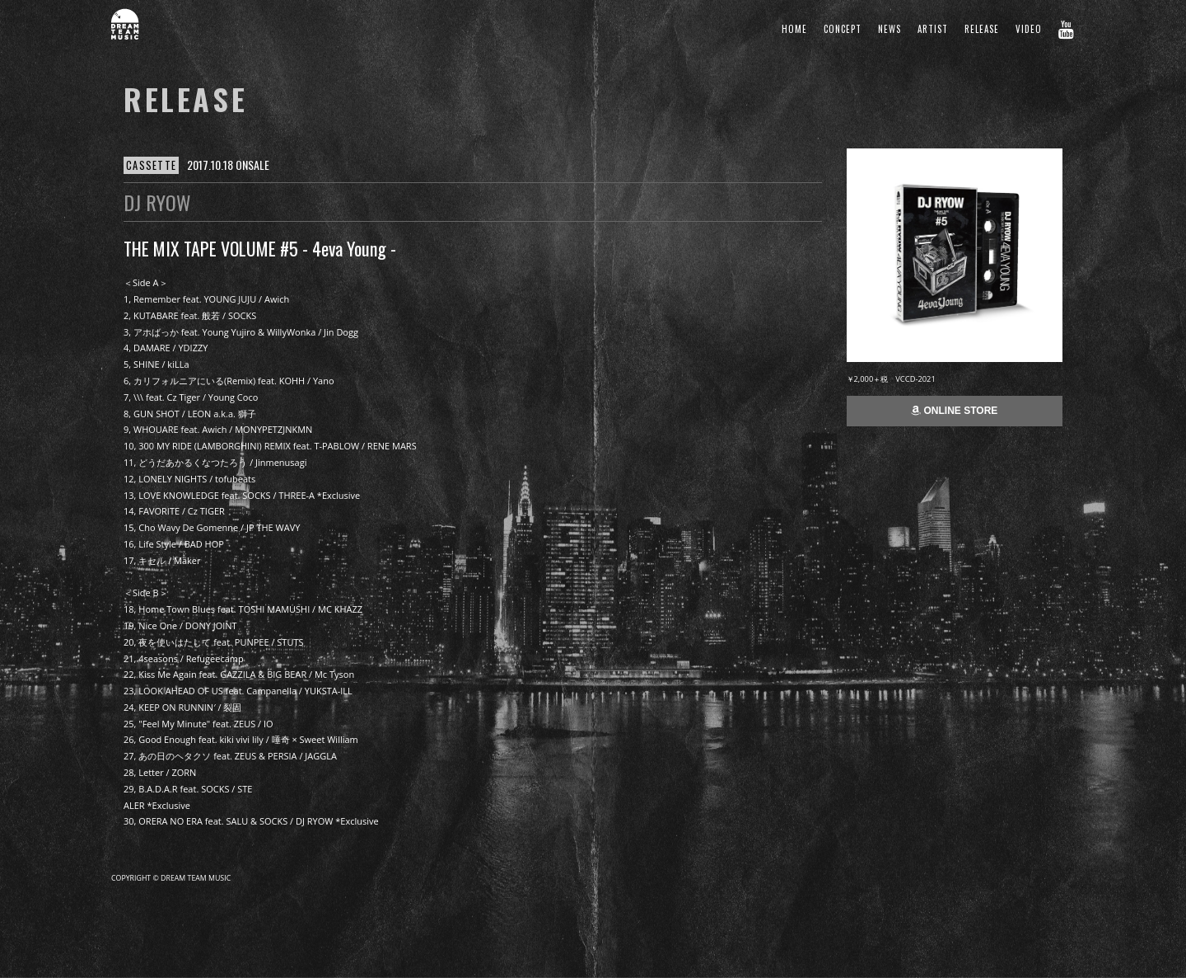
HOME (794, 28)
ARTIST (933, 28)
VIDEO (1029, 28)
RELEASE (981, 28)
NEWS (889, 28)
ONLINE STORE (954, 410)
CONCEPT (842, 28)
